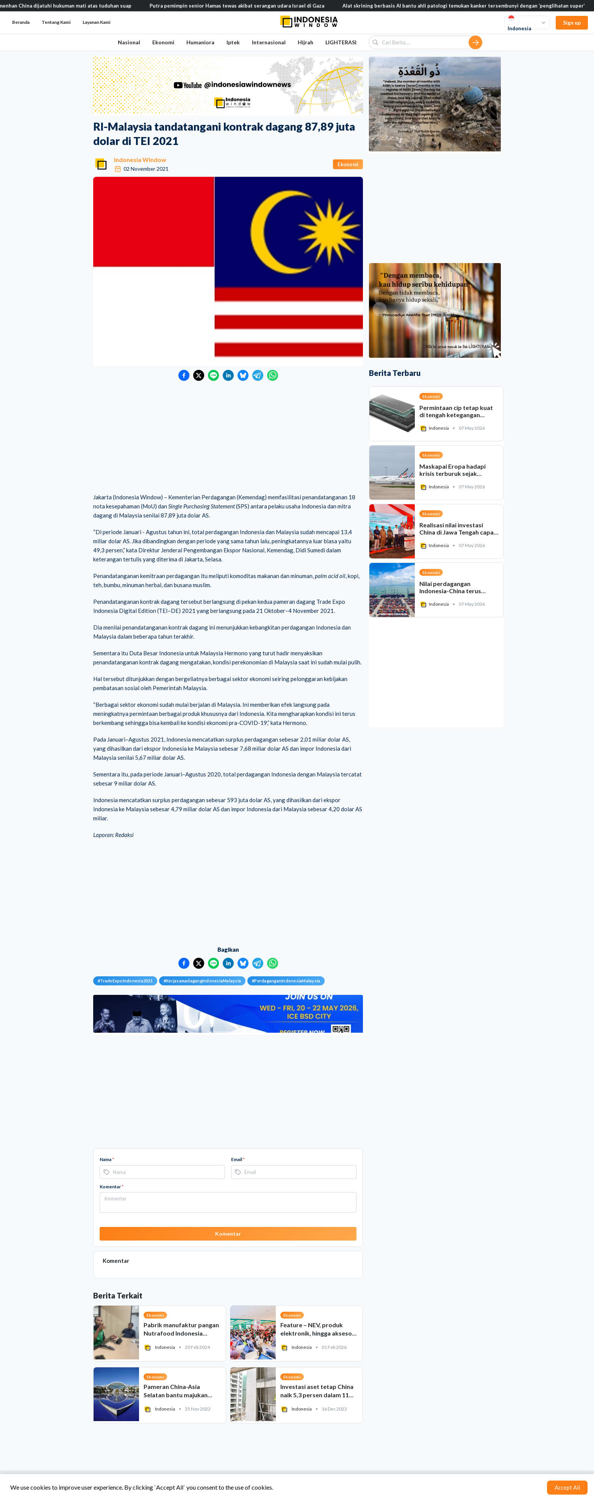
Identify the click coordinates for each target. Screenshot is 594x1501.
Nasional (129, 42)
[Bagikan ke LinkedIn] (228, 375)
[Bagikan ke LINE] (213, 375)
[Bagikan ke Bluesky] (243, 375)
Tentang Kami (56, 22)
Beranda (21, 22)
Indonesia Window (140, 159)
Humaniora (200, 42)
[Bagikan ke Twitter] (198, 375)
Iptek (233, 42)
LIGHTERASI (340, 42)
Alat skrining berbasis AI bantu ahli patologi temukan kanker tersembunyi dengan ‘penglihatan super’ (472, 6)
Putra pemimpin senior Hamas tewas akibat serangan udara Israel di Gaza (245, 6)
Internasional (269, 42)
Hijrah (305, 42)
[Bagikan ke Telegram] (257, 375)
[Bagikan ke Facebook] (183, 375)
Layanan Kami (96, 22)
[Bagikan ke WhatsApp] (272, 375)
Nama (107, 1159)
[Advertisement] (228, 438)
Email (238, 1159)
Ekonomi (163, 42)
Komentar (111, 1186)
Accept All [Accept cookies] (567, 1487)
